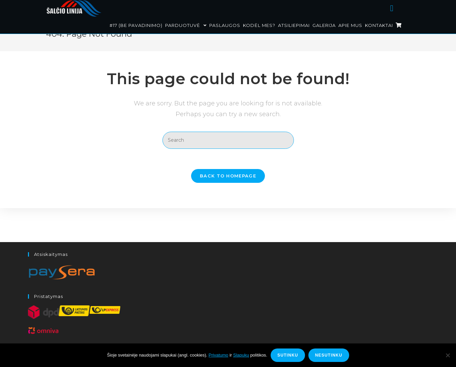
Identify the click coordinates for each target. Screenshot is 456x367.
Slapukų (241, 355)
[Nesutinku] (447, 355)
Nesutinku (328, 355)
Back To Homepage (228, 192)
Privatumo (219, 355)
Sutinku (287, 355)
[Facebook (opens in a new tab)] (400, 7)
